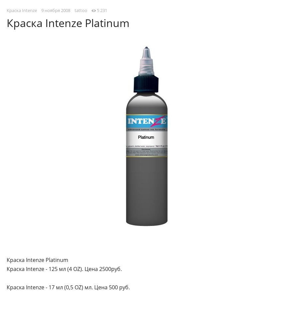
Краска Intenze (22, 10)
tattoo (81, 10)
